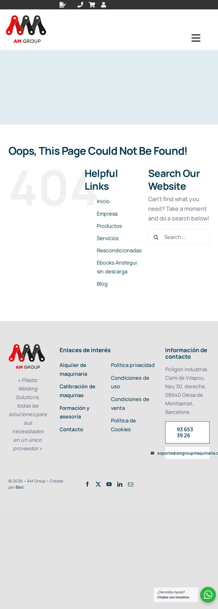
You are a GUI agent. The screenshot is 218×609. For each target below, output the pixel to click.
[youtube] (109, 484)
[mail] (130, 484)
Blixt (20, 487)
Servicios (107, 238)
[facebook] (87, 484)
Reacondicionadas (119, 250)
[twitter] (98, 484)
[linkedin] (119, 484)
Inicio (103, 201)
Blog (102, 283)
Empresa (107, 213)
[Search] (156, 237)
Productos (109, 225)
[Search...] (178, 237)
